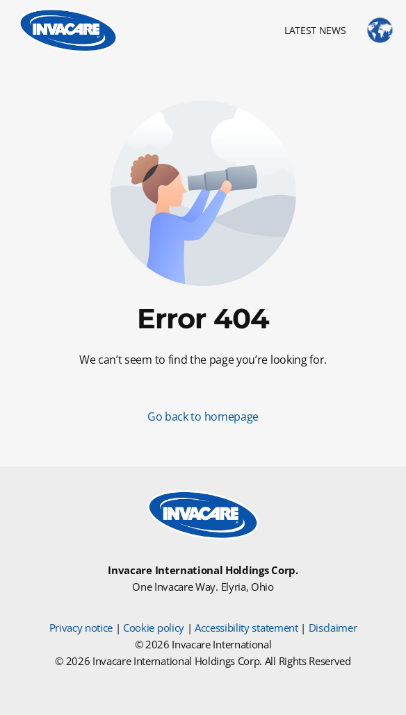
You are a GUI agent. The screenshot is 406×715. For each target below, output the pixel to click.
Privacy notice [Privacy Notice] (81, 627)
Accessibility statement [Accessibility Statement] (246, 627)
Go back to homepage (203, 416)
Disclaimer (333, 627)
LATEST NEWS (315, 30)
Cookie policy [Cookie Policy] (153, 627)
